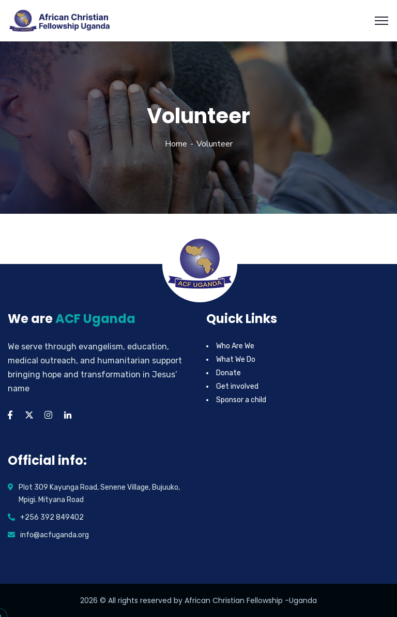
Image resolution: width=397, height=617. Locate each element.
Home (176, 144)
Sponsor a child (241, 399)
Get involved (237, 386)
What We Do (235, 359)
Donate (228, 373)
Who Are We (235, 346)
